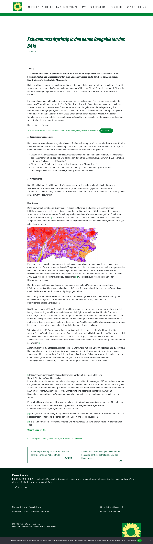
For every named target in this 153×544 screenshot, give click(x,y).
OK (139, 540)
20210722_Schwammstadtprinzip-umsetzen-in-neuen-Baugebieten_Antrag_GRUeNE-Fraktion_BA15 (62, 127)
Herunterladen (106, 127)
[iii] (39, 339)
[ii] (76, 273)
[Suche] (134, 2)
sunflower (29, 523)
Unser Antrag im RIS (36, 426)
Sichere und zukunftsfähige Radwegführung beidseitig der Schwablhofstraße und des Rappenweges (101, 453)
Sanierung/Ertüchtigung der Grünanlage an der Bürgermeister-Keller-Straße (51, 451)
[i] (51, 214)
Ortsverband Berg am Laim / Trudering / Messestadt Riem (60, 12)
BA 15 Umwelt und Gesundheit (71, 435)
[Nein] (150, 540)
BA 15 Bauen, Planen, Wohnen (48, 435)
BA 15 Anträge (32, 435)
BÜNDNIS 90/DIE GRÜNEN (44, 8)
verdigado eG (51, 523)
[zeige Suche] (137, 2)
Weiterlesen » (21, 483)
